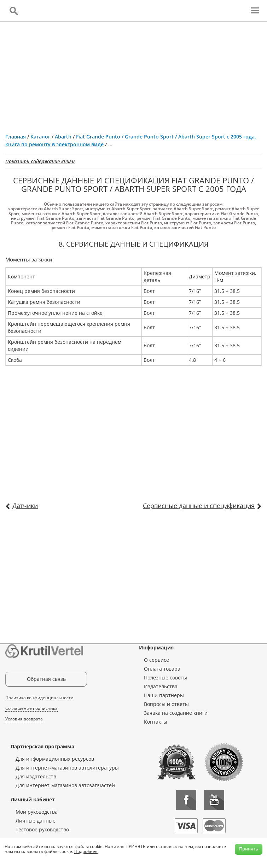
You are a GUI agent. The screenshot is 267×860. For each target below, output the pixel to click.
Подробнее (86, 851)
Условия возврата (24, 719)
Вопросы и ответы (166, 704)
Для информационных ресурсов (55, 758)
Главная (15, 136)
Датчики (25, 505)
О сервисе (156, 659)
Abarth (63, 136)
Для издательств (36, 776)
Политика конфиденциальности (39, 698)
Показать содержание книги (40, 161)
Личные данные (36, 820)
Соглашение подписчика (31, 708)
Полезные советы (165, 677)
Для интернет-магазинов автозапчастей (65, 785)
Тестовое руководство (42, 829)
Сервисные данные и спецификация (199, 505)
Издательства (161, 686)
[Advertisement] (133, 74)
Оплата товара (162, 668)
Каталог (40, 136)
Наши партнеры (164, 695)
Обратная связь (46, 679)
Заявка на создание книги (176, 712)
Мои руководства (37, 811)
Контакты (155, 721)
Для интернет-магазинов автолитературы (67, 767)
